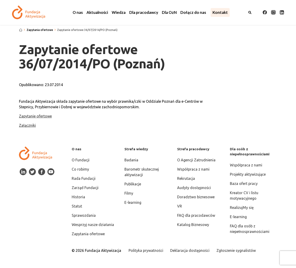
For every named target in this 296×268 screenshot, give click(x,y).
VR (179, 206)
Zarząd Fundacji (85, 188)
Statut (77, 206)
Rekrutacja (186, 178)
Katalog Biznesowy (193, 225)
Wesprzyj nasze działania (93, 225)
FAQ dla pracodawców (196, 215)
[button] (78, 12)
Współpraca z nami (193, 169)
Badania (131, 160)
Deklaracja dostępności (190, 250)
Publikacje (132, 184)
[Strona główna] (20, 30)
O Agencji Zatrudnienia (196, 160)
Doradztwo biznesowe (196, 197)
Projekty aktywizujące (248, 174)
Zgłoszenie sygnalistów (236, 250)
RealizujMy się (242, 207)
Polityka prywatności (146, 250)
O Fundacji (80, 160)
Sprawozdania (84, 215)
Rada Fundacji (84, 178)
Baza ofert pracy (244, 183)
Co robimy (80, 169)
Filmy (128, 193)
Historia (78, 197)
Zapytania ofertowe (88, 234)
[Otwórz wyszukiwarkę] (250, 12)
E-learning (132, 202)
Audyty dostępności (194, 188)
